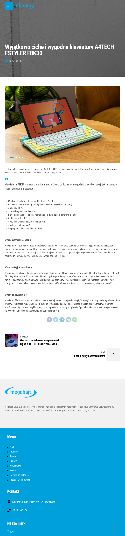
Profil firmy (15, 438)
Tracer (10, 518)
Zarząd (13, 442)
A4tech (11, 528)
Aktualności (15, 452)
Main (12, 433)
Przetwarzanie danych (20, 466)
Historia (13, 447)
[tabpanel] (62, 124)
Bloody (11, 533)
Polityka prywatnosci (19, 461)
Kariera (13, 456)
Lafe (9, 523)
